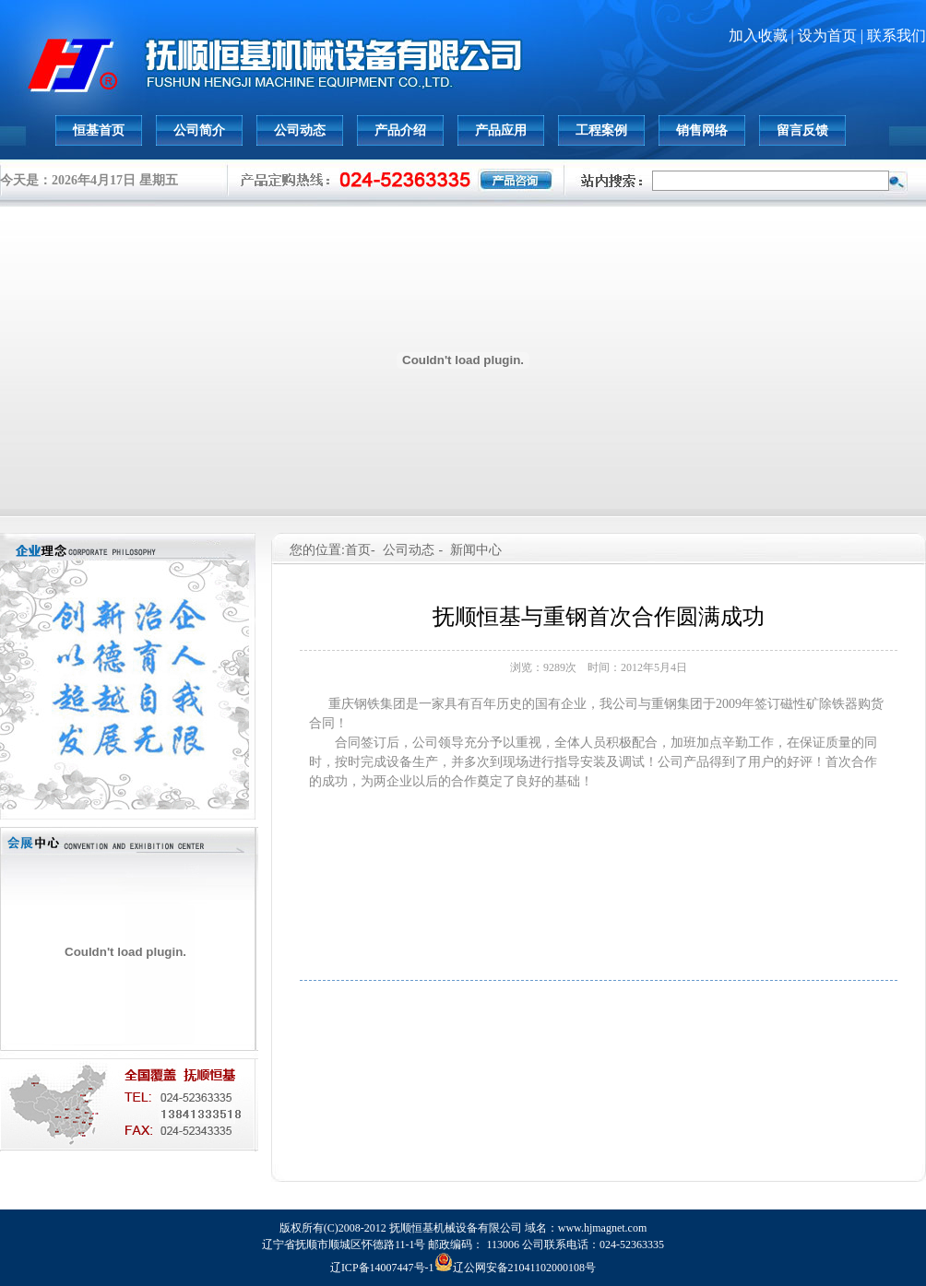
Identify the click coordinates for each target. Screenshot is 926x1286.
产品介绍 (400, 130)
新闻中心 (476, 550)
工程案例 (601, 130)
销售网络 (702, 130)
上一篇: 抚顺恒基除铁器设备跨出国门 (598, 997)
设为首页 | (832, 35)
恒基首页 (99, 130)
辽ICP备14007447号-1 (382, 1267)
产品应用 (501, 130)
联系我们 (896, 35)
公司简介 (199, 130)
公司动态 (300, 130)
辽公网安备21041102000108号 (515, 1267)
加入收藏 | (763, 35)
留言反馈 (802, 130)
